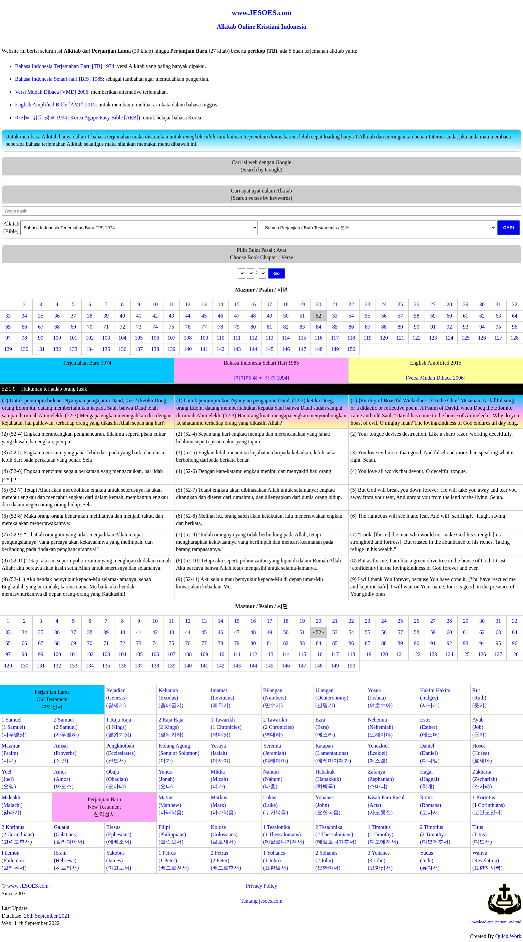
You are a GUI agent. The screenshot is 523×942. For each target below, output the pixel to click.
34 (24, 316)
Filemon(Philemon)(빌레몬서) (14, 860)
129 (8, 349)
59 (433, 316)
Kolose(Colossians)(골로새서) (224, 834)
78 (220, 327)
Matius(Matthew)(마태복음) (170, 805)
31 (498, 304)
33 (8, 316)
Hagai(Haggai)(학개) (429, 779)
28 (449, 304)
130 (24, 349)
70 (89, 327)
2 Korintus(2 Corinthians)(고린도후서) (18, 834)
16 (253, 304)
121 (400, 338)
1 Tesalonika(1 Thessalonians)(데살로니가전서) (283, 834)
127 (498, 338)
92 (449, 327)
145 (270, 349)
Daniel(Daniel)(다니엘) (430, 753)
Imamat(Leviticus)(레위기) (222, 697)
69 (73, 327)
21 (335, 304)
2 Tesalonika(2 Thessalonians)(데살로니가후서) (336, 834)
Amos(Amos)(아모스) (64, 779)
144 (253, 349)
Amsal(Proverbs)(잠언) (65, 753)
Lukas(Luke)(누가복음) (275, 805)
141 (204, 349)
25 (400, 304)
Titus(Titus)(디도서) (482, 834)
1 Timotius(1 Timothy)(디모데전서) (383, 834)
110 (220, 338)
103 (106, 338)
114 (286, 338)
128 (515, 338)
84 (318, 327)
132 (57, 349)
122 (417, 338)
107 (171, 338)
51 (302, 316)
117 (335, 338)
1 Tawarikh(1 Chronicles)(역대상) (226, 727)
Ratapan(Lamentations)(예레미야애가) (333, 753)
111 (237, 338)
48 (253, 316)
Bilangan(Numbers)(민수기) (274, 697)
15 (236, 304)
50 (286, 316)
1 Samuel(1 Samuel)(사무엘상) (14, 727)
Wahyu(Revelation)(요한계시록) (487, 860)
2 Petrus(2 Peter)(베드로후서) (226, 860)
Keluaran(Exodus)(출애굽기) (170, 697)
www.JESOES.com (27, 886)
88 (384, 327)
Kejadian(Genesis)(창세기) (116, 697)
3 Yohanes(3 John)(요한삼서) (380, 860)
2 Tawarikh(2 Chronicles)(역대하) (278, 727)
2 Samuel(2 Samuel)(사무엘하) (66, 727)
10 (155, 304)
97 (8, 338)
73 (138, 327)
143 (237, 349)
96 (514, 327)
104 (122, 338)
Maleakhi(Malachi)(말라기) (12, 805)
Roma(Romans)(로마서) (430, 805)
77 (204, 327)
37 (73, 316)
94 (482, 327)
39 (106, 316)
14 (220, 304)
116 (318, 338)
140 (188, 349)
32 (514, 304)
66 (24, 327)
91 (433, 327)
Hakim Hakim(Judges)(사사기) (435, 697)
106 (155, 338)
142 (220, 349)
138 (155, 349)
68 (57, 327)
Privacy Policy (261, 886)
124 (449, 338)
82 (286, 327)
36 (57, 316)
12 (187, 304)
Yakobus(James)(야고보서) (118, 860)
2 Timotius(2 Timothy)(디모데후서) (435, 834)
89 (400, 327)
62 (482, 316)
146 (286, 349)
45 (204, 316)
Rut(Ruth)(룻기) (479, 697)
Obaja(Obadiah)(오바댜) (117, 779)
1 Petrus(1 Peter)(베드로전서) (173, 860)
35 (40, 316)
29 (465, 304)
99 (40, 338)
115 (302, 338)
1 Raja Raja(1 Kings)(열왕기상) (118, 727)
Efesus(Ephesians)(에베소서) (118, 834)
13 (204, 304)
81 (269, 327)
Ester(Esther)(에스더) (430, 727)
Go (277, 273)
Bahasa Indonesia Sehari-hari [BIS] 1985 (59, 79)
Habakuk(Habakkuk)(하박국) (328, 779)
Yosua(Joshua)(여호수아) (380, 697)
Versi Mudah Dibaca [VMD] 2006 (51, 92)
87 (367, 327)
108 (188, 338)
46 (220, 316)
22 (351, 304)
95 (498, 327)
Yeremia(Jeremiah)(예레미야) (275, 753)
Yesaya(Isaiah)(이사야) (220, 753)
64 (514, 316)
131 (41, 349)
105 (139, 338)
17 (269, 304)
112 (253, 338)
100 (57, 338)
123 (433, 338)
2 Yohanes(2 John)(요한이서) (328, 860)
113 (269, 338)
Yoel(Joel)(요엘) (9, 779)
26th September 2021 (47, 916)
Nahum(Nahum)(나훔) (273, 779)
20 (318, 304)
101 (73, 338)
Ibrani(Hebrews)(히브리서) (66, 860)
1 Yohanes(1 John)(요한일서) (275, 860)
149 (335, 349)
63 (498, 316)
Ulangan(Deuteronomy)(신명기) (332, 697)
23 (367, 304)
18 (286, 304)
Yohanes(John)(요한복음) (328, 805)
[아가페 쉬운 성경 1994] (261, 378)
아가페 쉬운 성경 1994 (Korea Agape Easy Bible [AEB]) (77, 117)
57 (400, 316)
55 (367, 316)
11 (171, 304)
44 (187, 316)
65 (8, 327)
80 (253, 327)
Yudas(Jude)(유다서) (430, 860)
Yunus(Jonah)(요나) (166, 779)
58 (416, 316)
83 (302, 327)
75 (171, 327)
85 (335, 327)
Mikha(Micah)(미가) (219, 779)
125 (466, 338)
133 (73, 349)
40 (122, 316)
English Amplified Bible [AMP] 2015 (55, 104)
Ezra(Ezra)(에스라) (325, 727)
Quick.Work (508, 936)
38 (89, 316)
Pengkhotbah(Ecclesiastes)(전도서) (120, 753)
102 (90, 338)
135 (106, 349)
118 (351, 338)
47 (236, 316)
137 (139, 349)
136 (122, 349)
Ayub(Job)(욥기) (479, 727)
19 (302, 304)
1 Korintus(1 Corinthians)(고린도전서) (488, 805)
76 (187, 327)
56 (384, 316)
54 (351, 316)
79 (236, 327)
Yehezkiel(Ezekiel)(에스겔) (378, 753)
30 (482, 304)
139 (171, 349)
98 (24, 338)
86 (351, 327)
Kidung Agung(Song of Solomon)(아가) (178, 753)
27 (433, 304)
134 (90, 349)
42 (155, 316)
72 (122, 327)
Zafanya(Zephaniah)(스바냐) (381, 779)
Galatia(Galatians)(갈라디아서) (69, 834)
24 (384, 304)
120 (384, 338)
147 (302, 349)
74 (155, 327)
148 (319, 349)
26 (416, 304)
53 (335, 316)
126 (482, 338)
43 (171, 316)
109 (204, 338)
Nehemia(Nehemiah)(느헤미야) (380, 727)
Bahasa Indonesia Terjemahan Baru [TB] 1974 (64, 66)
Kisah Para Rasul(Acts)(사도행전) (386, 805)
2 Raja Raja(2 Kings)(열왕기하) (170, 727)
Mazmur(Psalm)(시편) (11, 753)
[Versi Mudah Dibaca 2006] (435, 378)
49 (269, 316)
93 (465, 327)
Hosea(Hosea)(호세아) (482, 753)
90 (416, 327)
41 (138, 316)
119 (367, 338)
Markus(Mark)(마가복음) (223, 805)
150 (351, 349)
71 (106, 327)
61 (465, 316)
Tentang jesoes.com (261, 901)
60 (449, 316)
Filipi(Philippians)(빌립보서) (172, 834)
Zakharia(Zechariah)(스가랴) (484, 779)
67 (40, 327)
